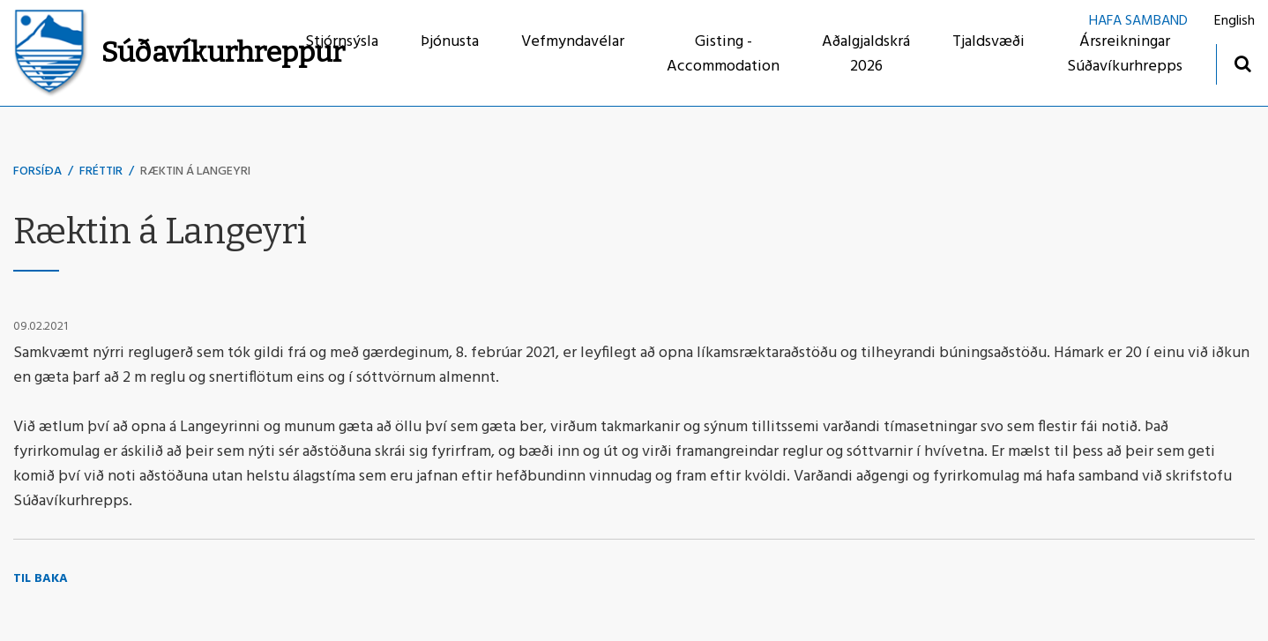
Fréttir (101, 171)
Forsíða (37, 171)
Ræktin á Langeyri (195, 171)
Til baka (40, 579)
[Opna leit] (1242, 63)
